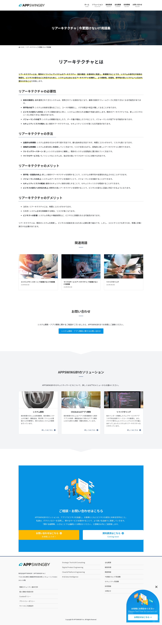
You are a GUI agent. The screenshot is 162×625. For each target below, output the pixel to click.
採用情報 (108, 586)
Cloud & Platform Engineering (73, 572)
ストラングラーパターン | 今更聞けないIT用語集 (38, 282)
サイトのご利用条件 (26, 606)
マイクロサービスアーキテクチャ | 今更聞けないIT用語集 (81, 283)
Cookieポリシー (25, 596)
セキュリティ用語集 (112, 581)
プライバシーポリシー (27, 601)
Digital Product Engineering (72, 567)
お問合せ (108, 591)
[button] (48, 430)
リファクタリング (112, 282)
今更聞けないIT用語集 (113, 577)
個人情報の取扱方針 (26, 592)
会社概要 (108, 562)
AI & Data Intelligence (70, 577)
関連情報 (108, 572)
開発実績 (108, 567)
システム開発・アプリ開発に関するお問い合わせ (81, 331)
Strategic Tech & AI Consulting (73, 562)
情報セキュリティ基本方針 (28, 587)
